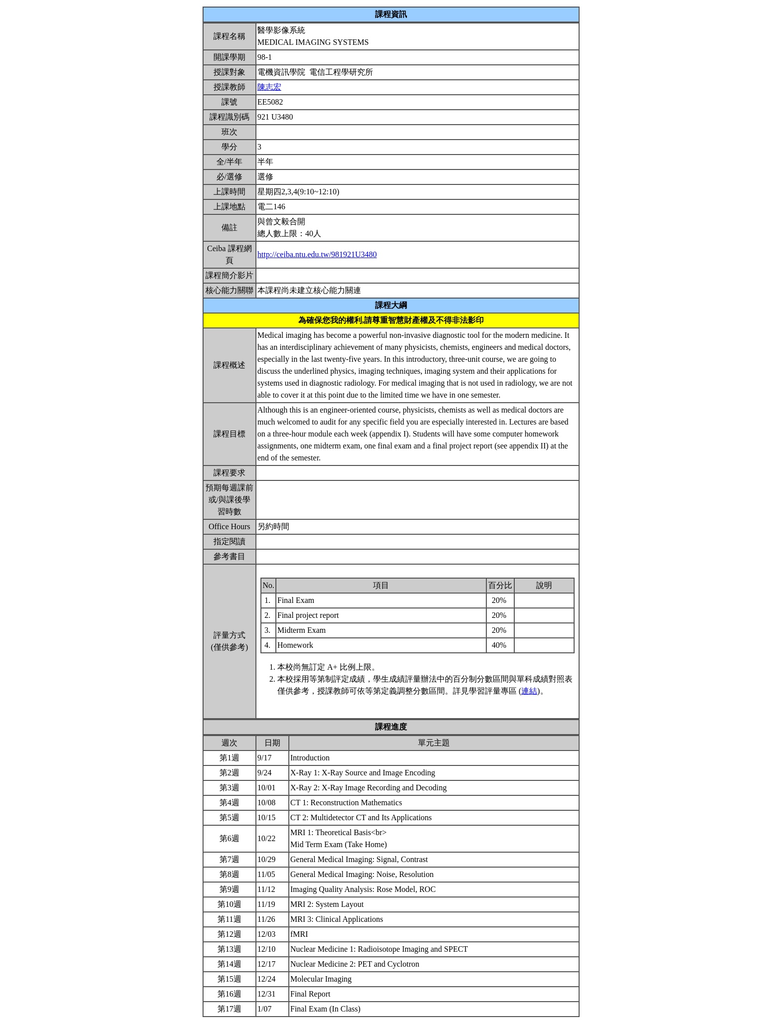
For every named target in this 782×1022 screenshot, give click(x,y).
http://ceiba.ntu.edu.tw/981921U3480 (317, 254)
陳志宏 (269, 87)
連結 (529, 691)
